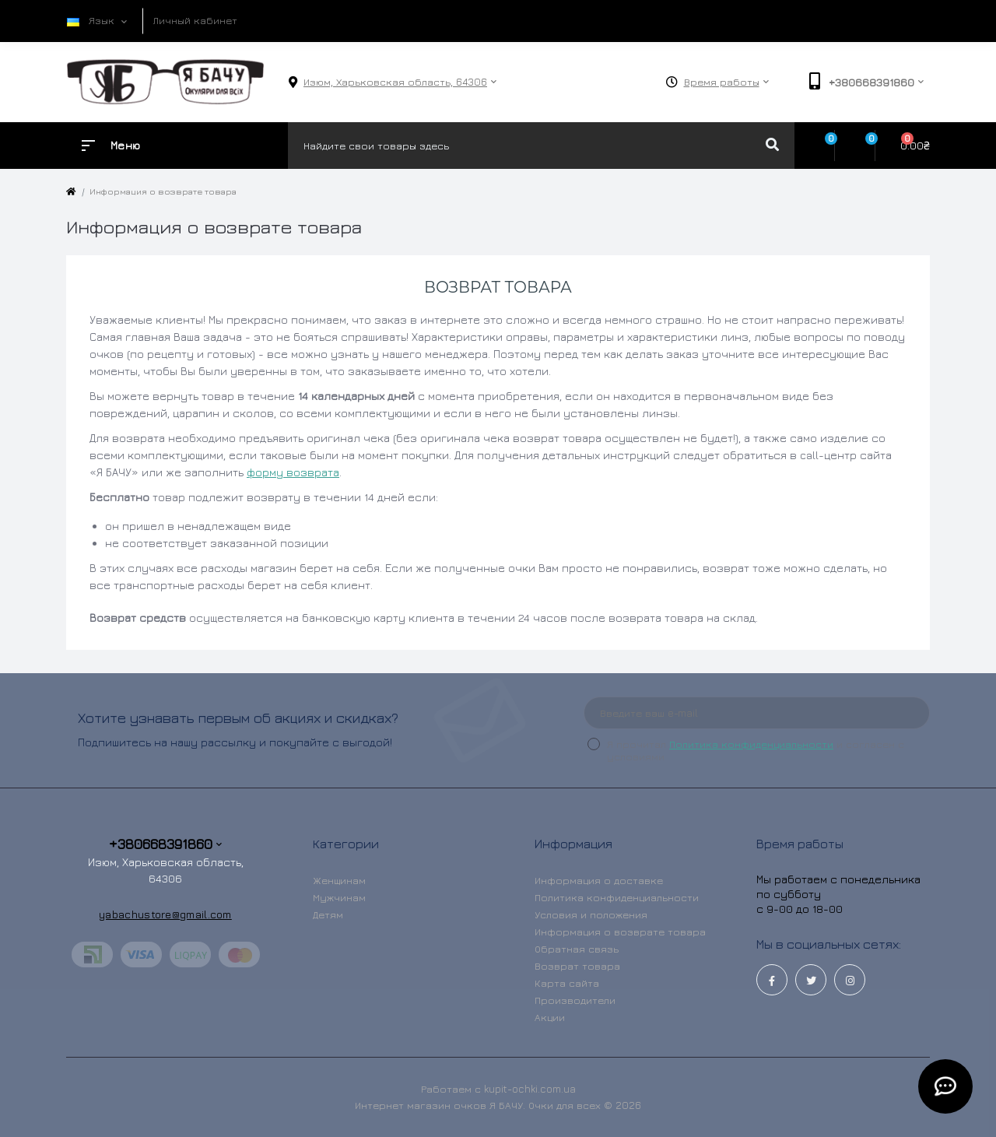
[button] (395, 82)
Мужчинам (339, 897)
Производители (575, 1000)
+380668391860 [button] (165, 844)
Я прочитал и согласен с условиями (755, 750)
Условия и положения (591, 914)
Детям (328, 914)
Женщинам (339, 880)
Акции (550, 1017)
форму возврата (293, 472)
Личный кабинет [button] (195, 20)
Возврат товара (577, 966)
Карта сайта (567, 983)
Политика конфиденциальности (751, 744)
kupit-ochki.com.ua (530, 1089)
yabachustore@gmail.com (165, 914)
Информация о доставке (599, 880)
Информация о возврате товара (620, 931)
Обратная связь (577, 948)
